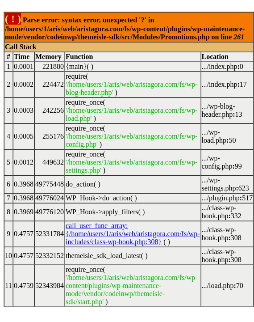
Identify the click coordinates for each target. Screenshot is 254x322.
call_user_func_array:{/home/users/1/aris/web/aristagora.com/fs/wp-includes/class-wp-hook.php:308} (133, 234)
